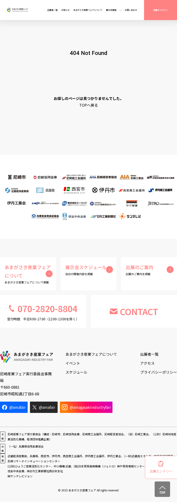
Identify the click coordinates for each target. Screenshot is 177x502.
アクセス (147, 363)
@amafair (14, 407)
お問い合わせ (131, 10)
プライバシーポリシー (158, 372)
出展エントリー (160, 10)
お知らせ (65, 10)
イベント (72, 363)
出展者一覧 (52, 10)
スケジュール (76, 372)
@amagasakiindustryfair (86, 407)
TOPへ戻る (88, 105)
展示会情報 (111, 10)
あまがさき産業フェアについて (87, 10)
